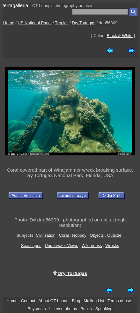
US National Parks (35, 22)
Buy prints (36, 308)
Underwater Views (61, 245)
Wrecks (112, 245)
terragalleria (15, 5)
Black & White (120, 35)
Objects (97, 235)
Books (86, 308)
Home (8, 22)
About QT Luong (53, 300)
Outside (114, 235)
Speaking (104, 308)
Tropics (61, 22)
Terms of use (119, 300)
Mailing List (94, 300)
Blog (76, 300)
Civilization (45, 235)
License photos (63, 308)
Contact (28, 300)
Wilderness (92, 245)
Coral (64, 235)
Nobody (79, 235)
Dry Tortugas (83, 22)
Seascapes (31, 245)
